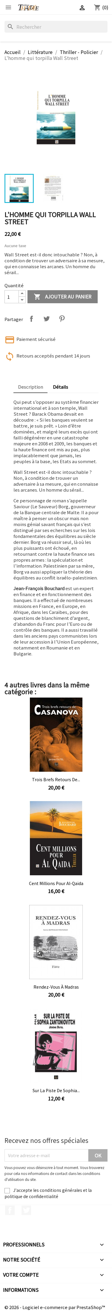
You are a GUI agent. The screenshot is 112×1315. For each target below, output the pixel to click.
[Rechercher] (56, 27)
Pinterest (62, 319)
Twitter (26, 1210)
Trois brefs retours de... (56, 779)
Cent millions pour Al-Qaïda (56, 883)
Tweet (47, 319)
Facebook (10, 1210)
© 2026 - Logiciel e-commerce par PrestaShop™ (54, 1307)
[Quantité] (11, 296)
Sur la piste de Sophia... (56, 1090)
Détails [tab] (60, 387)
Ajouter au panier (62, 297)
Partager (31, 319)
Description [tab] (30, 387)
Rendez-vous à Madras (56, 987)
